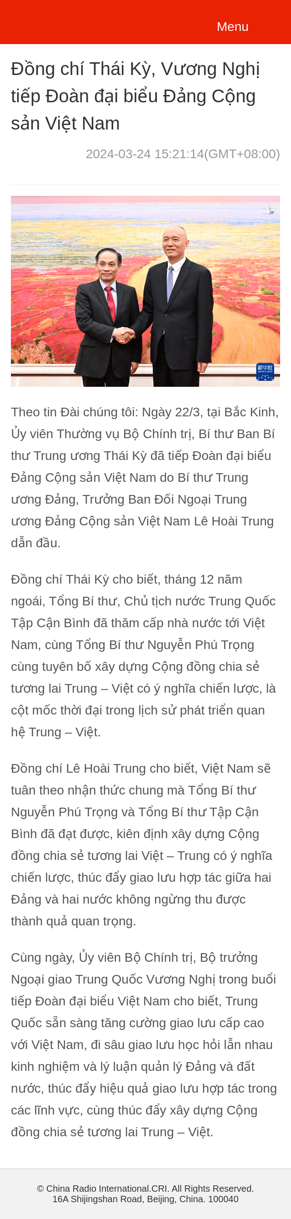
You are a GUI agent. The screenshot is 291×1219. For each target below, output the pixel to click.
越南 (65, 20)
